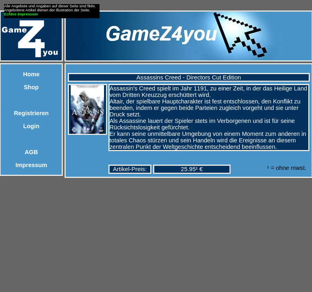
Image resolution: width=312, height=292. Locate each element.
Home (31, 74)
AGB (31, 152)
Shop (31, 87)
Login (31, 126)
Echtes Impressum (21, 14)
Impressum (31, 165)
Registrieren (31, 113)
